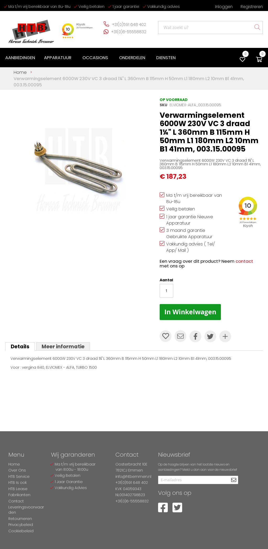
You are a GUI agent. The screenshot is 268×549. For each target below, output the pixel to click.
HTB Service (19, 476)
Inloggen (224, 6)
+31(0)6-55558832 (128, 32)
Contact (16, 501)
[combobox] (210, 27)
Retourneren (20, 518)
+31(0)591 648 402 (129, 24)
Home (20, 72)
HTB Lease (17, 488)
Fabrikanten (19, 494)
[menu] (91, 58)
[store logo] (31, 29)
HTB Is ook (17, 482)
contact (244, 261)
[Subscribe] (233, 480)
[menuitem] (20, 58)
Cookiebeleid (21, 531)
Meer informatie (63, 346)
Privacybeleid (20, 524)
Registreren (252, 6)
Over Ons (17, 470)
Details (20, 346)
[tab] (20, 346)
